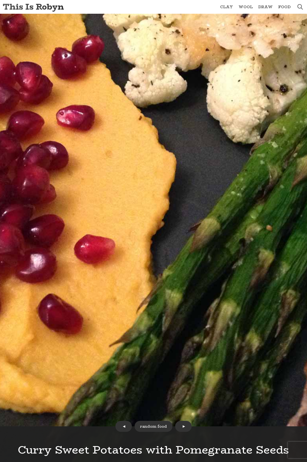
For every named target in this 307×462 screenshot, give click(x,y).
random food (153, 426)
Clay (226, 7)
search (300, 7)
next (183, 426)
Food (284, 7)
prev (123, 426)
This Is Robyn (33, 6)
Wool (245, 7)
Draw (265, 7)
